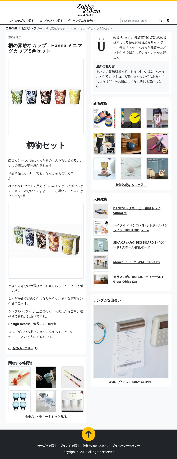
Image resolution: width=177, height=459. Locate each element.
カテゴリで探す (22, 21)
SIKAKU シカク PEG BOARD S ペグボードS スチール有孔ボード (139, 245)
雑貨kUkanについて (96, 446)
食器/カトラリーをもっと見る (46, 416)
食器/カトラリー (31, 28)
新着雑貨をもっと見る (131, 185)
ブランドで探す (51, 21)
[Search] (139, 20)
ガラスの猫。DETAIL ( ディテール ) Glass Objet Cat (138, 279)
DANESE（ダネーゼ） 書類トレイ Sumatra (136, 210)
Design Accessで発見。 (25, 324)
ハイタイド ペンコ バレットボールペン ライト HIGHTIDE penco (140, 227)
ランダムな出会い (81, 21)
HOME (11, 28)
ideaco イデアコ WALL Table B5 (136, 262)
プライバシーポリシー (126, 446)
